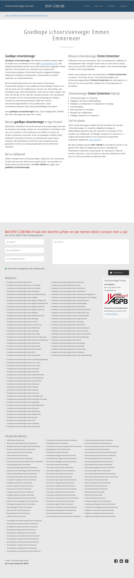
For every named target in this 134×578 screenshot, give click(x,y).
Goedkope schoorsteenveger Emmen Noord (66, 340)
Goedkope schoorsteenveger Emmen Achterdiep (23, 291)
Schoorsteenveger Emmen (19, 6)
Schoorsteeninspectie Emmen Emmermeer (99, 440)
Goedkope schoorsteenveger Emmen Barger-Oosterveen (26, 306)
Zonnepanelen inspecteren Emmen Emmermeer (23, 539)
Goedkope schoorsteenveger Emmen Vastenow (23, 390)
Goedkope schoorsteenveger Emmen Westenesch (23, 411)
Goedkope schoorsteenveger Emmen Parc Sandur (23, 366)
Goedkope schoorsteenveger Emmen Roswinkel (23, 372)
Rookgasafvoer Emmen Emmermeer (58, 449)
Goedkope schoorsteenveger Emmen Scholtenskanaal (25, 378)
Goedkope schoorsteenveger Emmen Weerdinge (23, 402)
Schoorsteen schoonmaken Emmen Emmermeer (62, 498)
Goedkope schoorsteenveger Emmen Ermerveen (68, 282)
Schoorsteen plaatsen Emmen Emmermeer (60, 492)
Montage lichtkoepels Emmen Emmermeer (21, 504)
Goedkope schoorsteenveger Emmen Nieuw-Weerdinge (70, 337)
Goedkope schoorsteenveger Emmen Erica (21, 352)
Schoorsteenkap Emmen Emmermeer (97, 449)
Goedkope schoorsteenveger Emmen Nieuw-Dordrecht (70, 331)
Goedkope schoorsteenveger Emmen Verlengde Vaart (25, 396)
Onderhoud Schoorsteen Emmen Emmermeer (61, 440)
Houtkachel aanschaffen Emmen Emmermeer (22, 477)
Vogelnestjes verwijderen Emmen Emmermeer (100, 516)
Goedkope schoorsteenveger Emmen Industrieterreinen (70, 300)
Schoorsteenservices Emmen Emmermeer (98, 464)
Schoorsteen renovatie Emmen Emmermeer (60, 495)
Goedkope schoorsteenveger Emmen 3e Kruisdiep (23, 288)
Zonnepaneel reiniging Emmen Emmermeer (21, 533)
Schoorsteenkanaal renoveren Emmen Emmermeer (102, 446)
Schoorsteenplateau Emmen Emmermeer (98, 458)
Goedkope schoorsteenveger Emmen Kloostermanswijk (70, 316)
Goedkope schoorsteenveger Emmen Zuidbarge (23, 423)
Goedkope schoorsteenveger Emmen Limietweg (68, 322)
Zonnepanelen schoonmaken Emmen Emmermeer (24, 551)
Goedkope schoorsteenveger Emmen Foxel (66, 285)
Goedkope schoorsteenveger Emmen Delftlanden (23, 328)
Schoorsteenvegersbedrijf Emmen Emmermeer (100, 474)
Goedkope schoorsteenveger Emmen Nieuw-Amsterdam (70, 328)
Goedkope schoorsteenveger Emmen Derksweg (23, 331)
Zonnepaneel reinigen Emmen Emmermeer (21, 530)
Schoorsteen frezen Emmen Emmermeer (59, 474)
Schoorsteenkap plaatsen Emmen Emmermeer (100, 455)
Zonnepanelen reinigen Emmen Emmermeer (22, 545)
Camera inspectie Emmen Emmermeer (19, 452)
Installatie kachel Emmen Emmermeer (19, 483)
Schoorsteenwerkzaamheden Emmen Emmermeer (101, 477)
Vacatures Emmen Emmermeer (95, 498)
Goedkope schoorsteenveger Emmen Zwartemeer (23, 426)
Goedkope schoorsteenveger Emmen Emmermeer (29, 15)
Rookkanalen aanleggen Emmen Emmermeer (61, 462)
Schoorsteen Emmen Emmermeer (57, 464)
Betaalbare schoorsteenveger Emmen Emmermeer (23, 446)
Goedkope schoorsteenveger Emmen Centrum (22, 322)
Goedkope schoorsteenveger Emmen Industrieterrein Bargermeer (73, 294)
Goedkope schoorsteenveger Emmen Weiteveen (23, 408)
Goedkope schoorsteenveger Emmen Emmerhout (23, 343)
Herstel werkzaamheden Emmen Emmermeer (22, 474)
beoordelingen (111, 314)
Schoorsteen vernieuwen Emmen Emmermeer (61, 507)
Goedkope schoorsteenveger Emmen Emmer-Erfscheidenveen (27, 340)
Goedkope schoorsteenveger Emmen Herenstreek (68, 288)
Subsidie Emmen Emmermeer (95, 492)
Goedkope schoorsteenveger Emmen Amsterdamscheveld (26, 294)
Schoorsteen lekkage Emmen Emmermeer (60, 483)
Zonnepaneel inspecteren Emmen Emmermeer (22, 524)
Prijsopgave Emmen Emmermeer (57, 443)
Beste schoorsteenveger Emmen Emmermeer (22, 443)
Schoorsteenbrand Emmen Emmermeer (59, 513)
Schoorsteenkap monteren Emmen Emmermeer (101, 452)
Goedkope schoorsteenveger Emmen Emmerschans (24, 349)
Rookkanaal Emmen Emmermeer (57, 452)
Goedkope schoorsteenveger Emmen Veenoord (23, 393)
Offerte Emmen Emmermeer (16, 516)
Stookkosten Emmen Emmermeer (96, 486)
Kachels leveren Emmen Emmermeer (19, 489)
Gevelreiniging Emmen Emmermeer (19, 464)
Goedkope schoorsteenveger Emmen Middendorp (68, 325)
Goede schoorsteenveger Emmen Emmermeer (22, 467)
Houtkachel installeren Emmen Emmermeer (21, 480)
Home (7, 15)
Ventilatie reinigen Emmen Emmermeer (98, 501)
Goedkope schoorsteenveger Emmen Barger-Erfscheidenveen (27, 303)
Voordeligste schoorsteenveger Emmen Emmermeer (24, 521)
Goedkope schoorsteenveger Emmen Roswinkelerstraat (25, 375)
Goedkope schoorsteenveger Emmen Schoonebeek (24, 381)
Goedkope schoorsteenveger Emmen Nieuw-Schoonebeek (71, 334)
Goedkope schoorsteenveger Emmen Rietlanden (23, 369)
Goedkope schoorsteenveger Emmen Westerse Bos (24, 414)
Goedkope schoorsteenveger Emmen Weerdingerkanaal (25, 405)
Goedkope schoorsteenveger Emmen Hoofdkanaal (68, 291)
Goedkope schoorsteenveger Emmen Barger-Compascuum (26, 300)
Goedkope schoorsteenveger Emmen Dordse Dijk (23, 334)
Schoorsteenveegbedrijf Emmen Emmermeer (100, 467)
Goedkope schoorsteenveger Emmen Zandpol (22, 417)
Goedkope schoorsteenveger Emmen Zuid (21, 420)
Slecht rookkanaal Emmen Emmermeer (98, 483)
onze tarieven (95, 140)
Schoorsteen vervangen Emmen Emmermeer (61, 510)
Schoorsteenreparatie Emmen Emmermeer (99, 462)
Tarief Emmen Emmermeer (93, 495)
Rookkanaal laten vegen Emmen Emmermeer (61, 458)
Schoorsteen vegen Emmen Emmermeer (59, 504)
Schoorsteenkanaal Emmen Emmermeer (98, 443)
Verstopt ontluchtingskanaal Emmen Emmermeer (101, 507)
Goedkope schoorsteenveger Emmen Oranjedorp (68, 352)
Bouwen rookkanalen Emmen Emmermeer (21, 449)
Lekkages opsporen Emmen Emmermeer (20, 492)
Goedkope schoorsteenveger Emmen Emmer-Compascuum (27, 337)
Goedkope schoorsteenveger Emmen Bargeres (22, 313)
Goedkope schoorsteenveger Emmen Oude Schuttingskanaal (27, 359)
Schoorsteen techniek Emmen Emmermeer (60, 501)
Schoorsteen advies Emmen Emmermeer (59, 467)
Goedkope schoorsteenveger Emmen (19, 282)
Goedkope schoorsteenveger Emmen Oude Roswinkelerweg (72, 355)
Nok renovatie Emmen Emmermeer (18, 510)
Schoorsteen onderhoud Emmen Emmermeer (61, 489)
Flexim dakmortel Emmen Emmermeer (20, 458)
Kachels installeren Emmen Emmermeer (20, 486)
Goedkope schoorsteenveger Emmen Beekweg (22, 319)
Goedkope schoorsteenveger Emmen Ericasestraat (23, 355)
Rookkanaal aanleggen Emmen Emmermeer (61, 455)
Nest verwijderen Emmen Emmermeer (19, 507)
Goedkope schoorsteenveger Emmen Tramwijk (22, 387)
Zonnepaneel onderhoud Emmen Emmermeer (22, 527)
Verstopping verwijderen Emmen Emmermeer (100, 504)
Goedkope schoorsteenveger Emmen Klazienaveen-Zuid (70, 313)
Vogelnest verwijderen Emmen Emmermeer (99, 513)
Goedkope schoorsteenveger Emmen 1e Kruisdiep (23, 285)
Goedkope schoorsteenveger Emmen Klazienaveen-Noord (71, 309)
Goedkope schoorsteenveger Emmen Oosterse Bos (69, 349)
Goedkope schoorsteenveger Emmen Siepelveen (23, 384)
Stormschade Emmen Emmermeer (96, 489)
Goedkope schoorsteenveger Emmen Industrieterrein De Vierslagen (74, 297)
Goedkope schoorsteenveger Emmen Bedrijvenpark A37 (25, 316)
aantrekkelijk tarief (49, 63)
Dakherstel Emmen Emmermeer (17, 455)
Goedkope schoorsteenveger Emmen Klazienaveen (69, 306)
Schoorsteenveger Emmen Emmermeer (98, 471)
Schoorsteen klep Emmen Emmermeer (59, 477)
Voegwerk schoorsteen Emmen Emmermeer (99, 510)
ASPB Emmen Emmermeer (15, 440)
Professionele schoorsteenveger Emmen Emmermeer (64, 446)
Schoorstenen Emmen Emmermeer (96, 480)
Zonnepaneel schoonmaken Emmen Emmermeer (23, 536)
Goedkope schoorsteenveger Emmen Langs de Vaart (69, 319)
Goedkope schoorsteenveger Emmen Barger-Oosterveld (25, 309)
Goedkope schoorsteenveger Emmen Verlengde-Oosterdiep (27, 399)
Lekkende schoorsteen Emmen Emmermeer (21, 498)
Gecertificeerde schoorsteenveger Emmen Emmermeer (25, 462)
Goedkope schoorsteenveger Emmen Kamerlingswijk (69, 303)
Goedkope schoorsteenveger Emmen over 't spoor (24, 363)
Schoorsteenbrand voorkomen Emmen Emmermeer (63, 516)
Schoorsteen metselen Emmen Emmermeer (60, 486)
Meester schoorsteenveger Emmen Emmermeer (22, 501)
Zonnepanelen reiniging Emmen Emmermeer (22, 548)
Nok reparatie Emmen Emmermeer (18, 513)
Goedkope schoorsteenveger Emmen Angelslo (22, 297)
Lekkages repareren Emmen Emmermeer (20, 495)
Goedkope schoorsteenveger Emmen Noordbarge (68, 343)
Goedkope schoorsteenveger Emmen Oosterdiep (68, 346)
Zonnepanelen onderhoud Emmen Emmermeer (23, 542)
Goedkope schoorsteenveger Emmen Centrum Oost (24, 325)
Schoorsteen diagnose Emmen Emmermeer (60, 471)
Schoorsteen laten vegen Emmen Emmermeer (61, 480)
